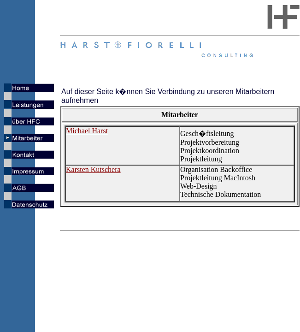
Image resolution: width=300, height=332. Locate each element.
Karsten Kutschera (93, 169)
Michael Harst (87, 131)
